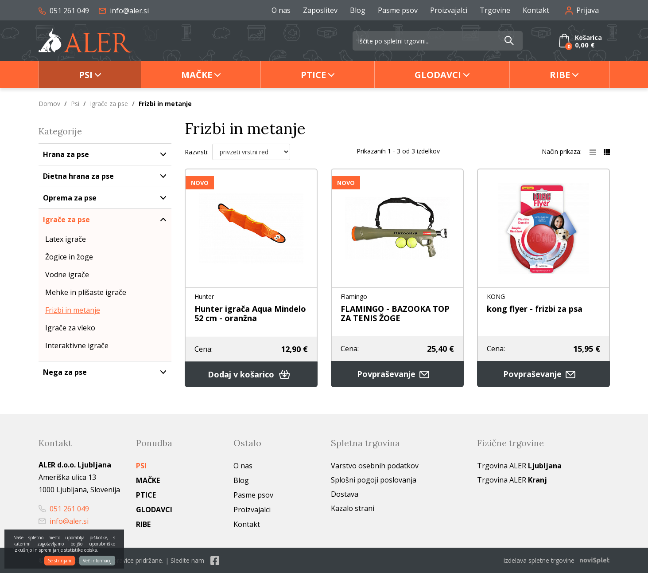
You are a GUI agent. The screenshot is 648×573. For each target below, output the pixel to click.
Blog (357, 10)
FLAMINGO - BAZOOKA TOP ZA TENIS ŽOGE (395, 313)
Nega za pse (65, 372)
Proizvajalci (448, 10)
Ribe (560, 75)
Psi (86, 75)
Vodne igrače (67, 274)
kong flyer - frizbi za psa (534, 308)
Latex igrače (65, 239)
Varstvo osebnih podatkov (375, 466)
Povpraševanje (397, 374)
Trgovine (495, 10)
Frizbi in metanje (72, 310)
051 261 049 (64, 11)
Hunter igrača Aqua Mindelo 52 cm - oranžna (250, 313)
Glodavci (438, 75)
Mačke (196, 75)
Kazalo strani (352, 508)
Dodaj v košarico (251, 374)
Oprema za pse (70, 198)
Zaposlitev (320, 10)
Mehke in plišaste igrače (85, 292)
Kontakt (536, 10)
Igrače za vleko (70, 328)
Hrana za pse (66, 154)
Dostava (344, 494)
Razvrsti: (197, 152)
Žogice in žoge (69, 257)
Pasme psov (398, 10)
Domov (49, 103)
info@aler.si (124, 11)
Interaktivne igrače (77, 345)
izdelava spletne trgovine (539, 560)
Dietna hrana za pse (78, 176)
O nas (281, 10)
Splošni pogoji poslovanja (373, 480)
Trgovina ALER (519, 466)
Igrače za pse (109, 103)
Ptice (313, 75)
